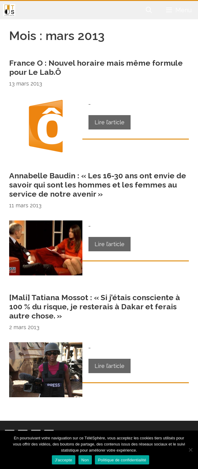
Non (85, 460)
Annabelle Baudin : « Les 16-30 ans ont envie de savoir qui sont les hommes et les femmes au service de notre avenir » (97, 184)
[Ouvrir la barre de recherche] (149, 10)
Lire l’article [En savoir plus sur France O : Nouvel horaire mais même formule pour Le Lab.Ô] (109, 122)
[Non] (190, 450)
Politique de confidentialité (122, 460)
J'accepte (63, 460)
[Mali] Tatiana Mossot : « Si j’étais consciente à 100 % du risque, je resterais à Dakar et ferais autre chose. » (94, 306)
